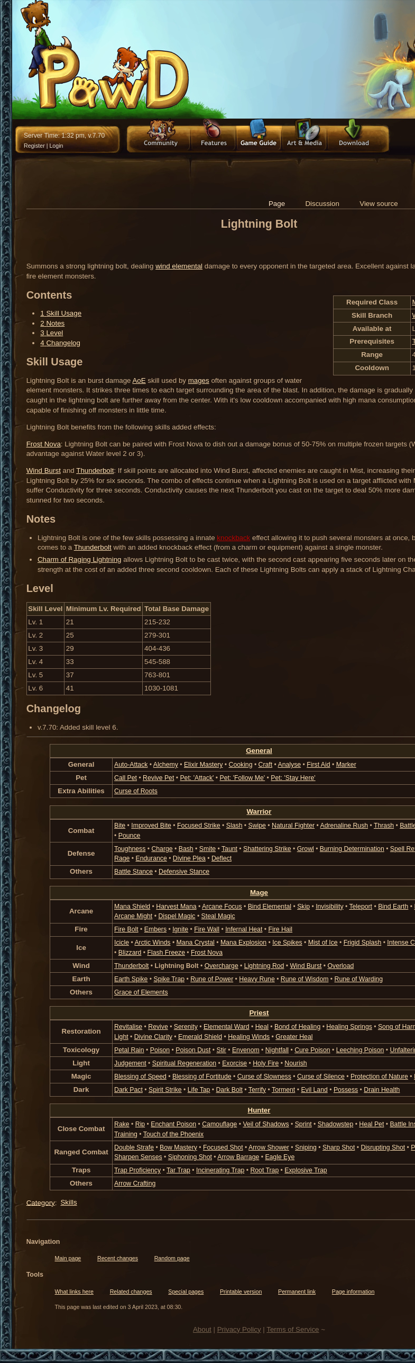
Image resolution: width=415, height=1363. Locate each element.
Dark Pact (128, 1089)
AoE (138, 380)
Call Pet (125, 778)
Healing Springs (349, 1026)
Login (56, 145)
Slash (234, 825)
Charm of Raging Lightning (80, 559)
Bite (119, 825)
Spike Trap (169, 979)
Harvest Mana (176, 906)
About (202, 1329)
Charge (161, 849)
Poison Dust (193, 1050)
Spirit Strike (165, 1089)
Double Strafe (134, 1147)
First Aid (318, 764)
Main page (68, 1258)
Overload (341, 966)
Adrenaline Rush (344, 825)
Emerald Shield (200, 1037)
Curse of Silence (321, 1076)
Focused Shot (223, 1147)
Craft (266, 764)
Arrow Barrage (238, 1157)
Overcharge (221, 966)
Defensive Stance (184, 871)
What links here (74, 1291)
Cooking (241, 764)
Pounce (129, 835)
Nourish (295, 1063)
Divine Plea (189, 858)
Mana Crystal (196, 942)
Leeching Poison (360, 1050)
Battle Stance (133, 871)
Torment (283, 1089)
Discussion (322, 204)
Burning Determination (352, 849)
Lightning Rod (264, 966)
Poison (160, 1050)
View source (378, 204)
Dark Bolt (229, 1089)
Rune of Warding (359, 979)
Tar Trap (178, 1170)
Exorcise (234, 1063)
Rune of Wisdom (305, 979)
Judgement (130, 1063)
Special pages (186, 1291)
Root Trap (264, 1170)
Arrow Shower (268, 1147)
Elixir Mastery (203, 764)
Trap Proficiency (137, 1170)
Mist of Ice (323, 942)
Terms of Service (292, 1329)
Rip (140, 1124)
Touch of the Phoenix (173, 1134)
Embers (155, 929)
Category (40, 1202)
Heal (262, 1026)
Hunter (259, 1110)
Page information (353, 1291)
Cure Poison (312, 1050)
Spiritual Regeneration (184, 1063)
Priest (259, 1013)
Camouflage (219, 1124)
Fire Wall (206, 929)
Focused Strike (198, 825)
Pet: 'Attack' (197, 778)
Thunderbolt (95, 470)
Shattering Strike (267, 849)
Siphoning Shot (190, 1157)
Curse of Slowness (264, 1076)
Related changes (131, 1291)
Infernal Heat (243, 929)
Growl (305, 849)
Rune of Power (211, 979)
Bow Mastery (178, 1147)
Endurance (151, 858)
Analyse (289, 764)
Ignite (180, 929)
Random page (172, 1258)
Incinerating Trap (220, 1170)
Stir (221, 1050)
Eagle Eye (279, 1157)
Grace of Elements (141, 992)
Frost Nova (43, 444)
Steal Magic (218, 916)
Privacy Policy (239, 1329)
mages (198, 380)
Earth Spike (130, 979)
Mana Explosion (243, 942)
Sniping (306, 1147)
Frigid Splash (363, 942)
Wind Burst (43, 470)
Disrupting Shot (383, 1147)
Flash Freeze (166, 952)
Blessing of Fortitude (202, 1076)
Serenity (186, 1026)
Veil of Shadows (266, 1124)
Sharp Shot (338, 1147)
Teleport (360, 906)
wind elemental (178, 266)
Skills (68, 1202)
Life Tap (199, 1089)
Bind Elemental (269, 906)
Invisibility (329, 906)
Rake (122, 1124)
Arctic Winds (152, 942)
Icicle (121, 942)
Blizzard (130, 952)
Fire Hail (280, 929)
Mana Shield (132, 906)
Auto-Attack (130, 764)
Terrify (257, 1089)
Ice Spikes (287, 942)
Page (277, 204)
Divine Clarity (153, 1037)
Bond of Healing (297, 1026)
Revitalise (128, 1026)
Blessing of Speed (140, 1076)
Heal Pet (371, 1124)
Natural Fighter (293, 825)
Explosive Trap (305, 1170)
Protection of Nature (379, 1076)
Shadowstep (335, 1124)
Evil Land (314, 1089)
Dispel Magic (176, 916)
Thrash (384, 825)
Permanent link (297, 1291)
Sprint (303, 1124)
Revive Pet (158, 778)
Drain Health (382, 1089)
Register (34, 145)
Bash (186, 849)
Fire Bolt (126, 929)
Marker (346, 764)
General (259, 751)
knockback (233, 538)
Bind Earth (393, 906)
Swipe (257, 825)
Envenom (246, 1050)
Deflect (221, 858)
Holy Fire (266, 1063)
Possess (346, 1089)
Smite (207, 849)
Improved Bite (151, 825)
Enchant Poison (173, 1124)
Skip (303, 906)
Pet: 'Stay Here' (293, 778)
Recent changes (117, 1258)
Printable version (241, 1291)
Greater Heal (293, 1037)
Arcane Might (133, 916)
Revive (158, 1026)
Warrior (259, 811)
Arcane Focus (222, 906)
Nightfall (277, 1050)
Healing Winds (249, 1037)
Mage (259, 892)
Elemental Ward (227, 1026)
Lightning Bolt (177, 966)
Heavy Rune (256, 979)
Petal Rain (129, 1050)
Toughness (129, 849)
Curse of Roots (136, 791)
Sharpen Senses (138, 1157)
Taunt (229, 849)
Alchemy (165, 764)
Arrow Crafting (134, 1183)
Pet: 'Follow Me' (242, 778)
